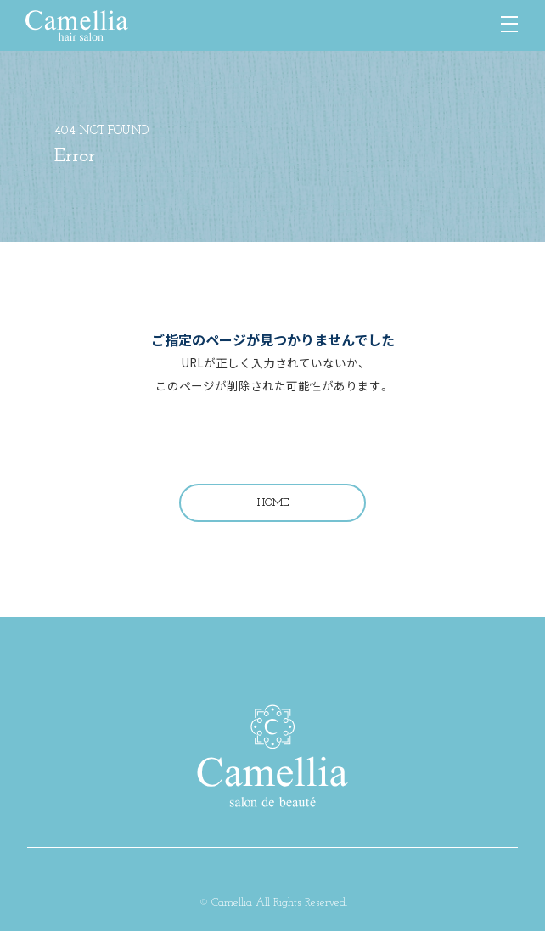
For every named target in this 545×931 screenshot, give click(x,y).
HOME (273, 502)
